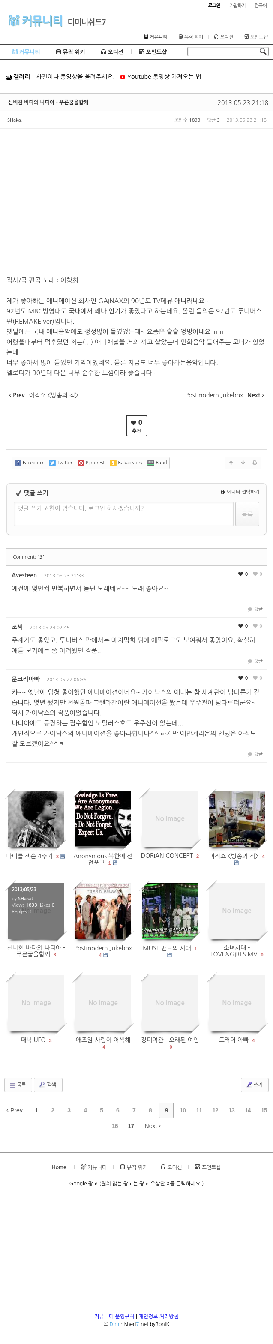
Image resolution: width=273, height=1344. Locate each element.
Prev (14, 1110)
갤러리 (18, 77)
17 (131, 1125)
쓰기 (254, 1084)
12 (215, 1110)
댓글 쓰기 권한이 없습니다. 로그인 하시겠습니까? (81, 508)
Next (153, 1125)
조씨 (17, 627)
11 (199, 1110)
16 (115, 1125)
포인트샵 (256, 36)
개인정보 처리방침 (158, 1316)
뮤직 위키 (191, 36)
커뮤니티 (35, 21)
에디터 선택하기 (240, 492)
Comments (28, 557)
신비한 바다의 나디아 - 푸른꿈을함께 (48, 102)
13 (231, 1110)
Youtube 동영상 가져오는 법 (160, 77)
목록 (17, 1085)
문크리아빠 (26, 679)
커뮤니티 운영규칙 (114, 1316)
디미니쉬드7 (86, 22)
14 (248, 1110)
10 (183, 1110)
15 (264, 1110)
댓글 (254, 609)
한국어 (261, 5)
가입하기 (237, 5)
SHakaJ (15, 120)
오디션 (223, 36)
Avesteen (24, 575)
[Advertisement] (136, 1253)
